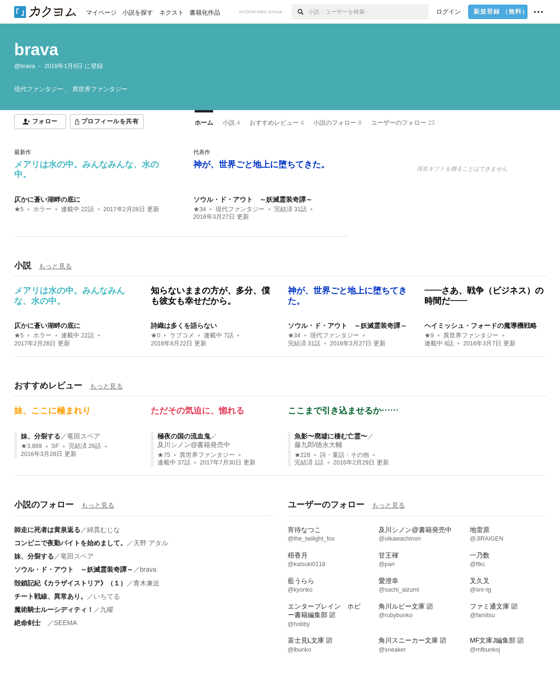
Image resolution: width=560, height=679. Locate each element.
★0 (155, 335)
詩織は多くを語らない (184, 325)
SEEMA (65, 623)
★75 (163, 455)
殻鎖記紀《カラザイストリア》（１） (70, 583)
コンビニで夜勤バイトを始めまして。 (70, 543)
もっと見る (55, 266)
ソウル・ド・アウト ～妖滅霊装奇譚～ (252, 199)
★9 (429, 335)
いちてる (107, 596)
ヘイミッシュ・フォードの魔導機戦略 (480, 325)
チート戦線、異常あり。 (50, 596)
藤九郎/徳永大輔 (318, 444)
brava (36, 49)
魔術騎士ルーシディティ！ (54, 609)
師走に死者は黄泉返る (47, 529)
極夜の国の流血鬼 (183, 436)
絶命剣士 (30, 623)
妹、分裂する (40, 436)
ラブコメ (182, 335)
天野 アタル (150, 543)
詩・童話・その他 (344, 455)
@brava (24, 66)
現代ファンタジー (240, 209)
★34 (199, 209)
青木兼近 (146, 583)
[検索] (300, 11)
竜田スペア (83, 436)
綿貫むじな (103, 529)
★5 (19, 209)
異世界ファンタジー (471, 335)
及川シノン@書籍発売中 (193, 444)
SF (55, 446)
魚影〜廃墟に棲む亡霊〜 (330, 436)
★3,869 (31, 446)
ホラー (42, 209)
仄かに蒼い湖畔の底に (47, 199)
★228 (302, 455)
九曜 (106, 609)
